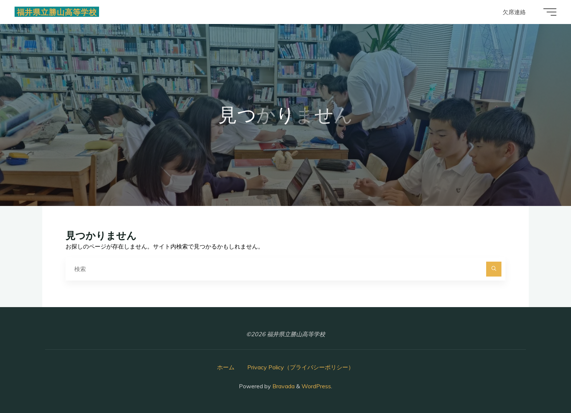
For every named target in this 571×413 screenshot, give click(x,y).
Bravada (283, 386)
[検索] (493, 269)
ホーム (226, 367)
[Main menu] (549, 12)
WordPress (316, 386)
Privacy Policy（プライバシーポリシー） (300, 367)
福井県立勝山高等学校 (57, 12)
